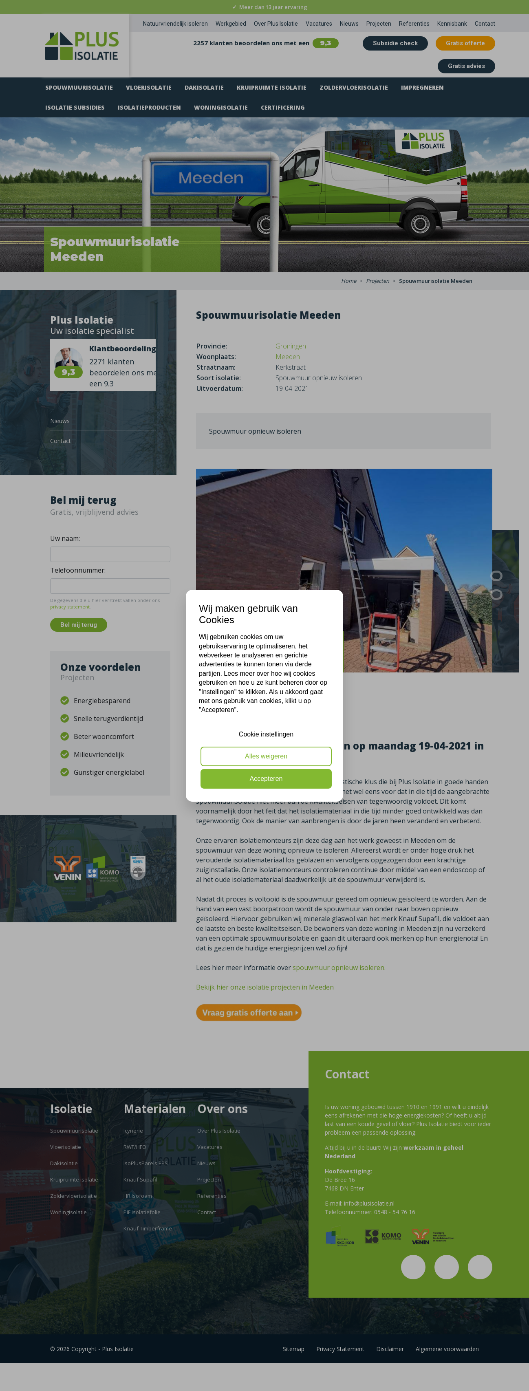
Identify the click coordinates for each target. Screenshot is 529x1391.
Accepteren (266, 778)
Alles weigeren (266, 756)
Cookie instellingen (266, 734)
